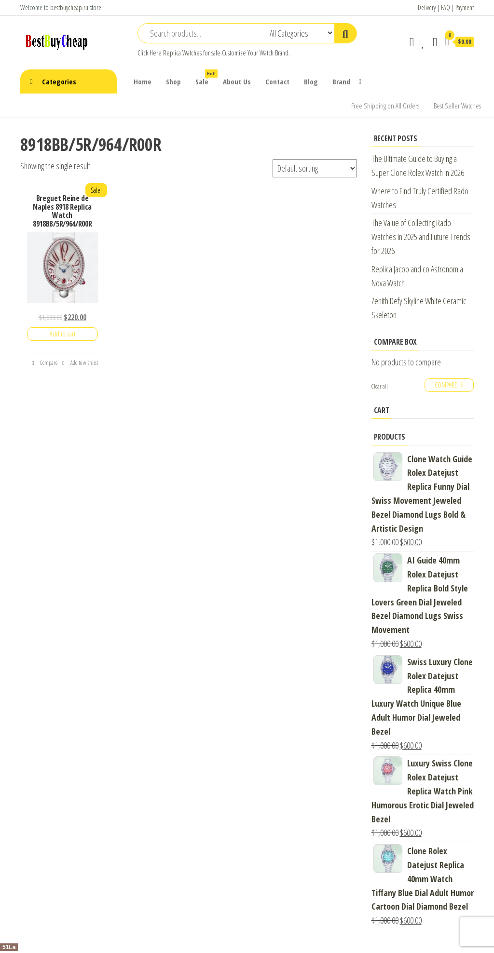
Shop (173, 81)
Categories (59, 81)
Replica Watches (182, 52)
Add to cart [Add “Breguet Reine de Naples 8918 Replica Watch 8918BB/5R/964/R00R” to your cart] (62, 333)
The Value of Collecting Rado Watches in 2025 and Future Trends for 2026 (420, 236)
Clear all (379, 386)
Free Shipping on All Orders (385, 105)
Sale (205, 77)
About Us (237, 81)
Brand (341, 81)
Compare (44, 363)
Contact (277, 81)
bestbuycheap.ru (69, 7)
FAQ (445, 7)
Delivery (427, 7)
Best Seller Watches (457, 105)
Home (142, 81)
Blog (311, 81)
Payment (464, 7)
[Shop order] (315, 168)
